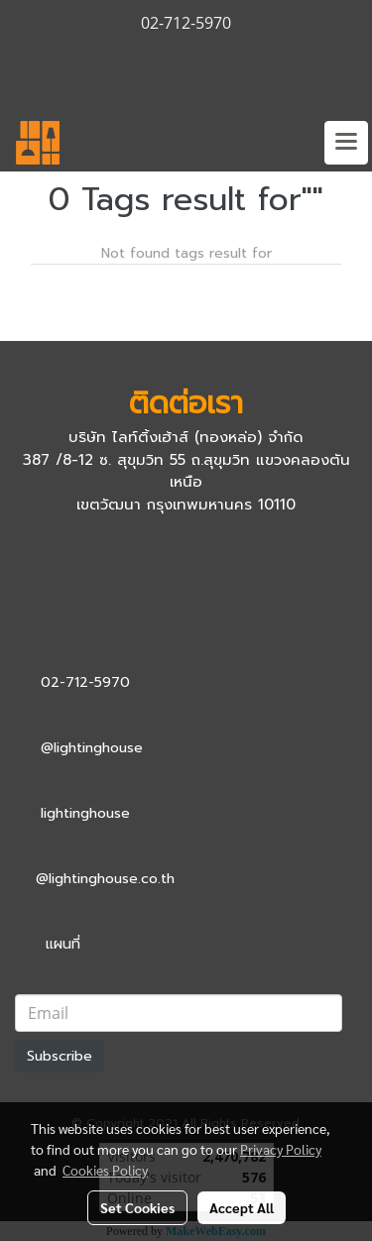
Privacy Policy (280, 1149)
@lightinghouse (92, 747)
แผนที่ (63, 944)
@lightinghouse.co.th (105, 878)
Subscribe (59, 1056)
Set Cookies (137, 1207)
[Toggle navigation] (346, 143)
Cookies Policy (105, 1170)
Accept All (241, 1207)
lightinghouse (85, 813)
